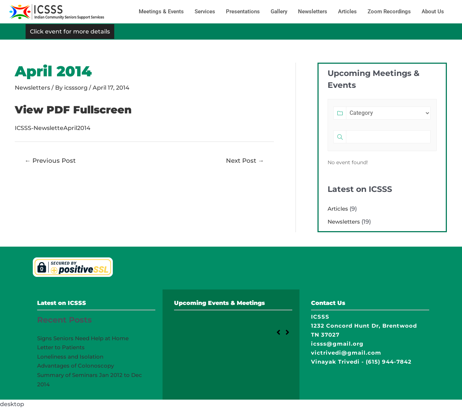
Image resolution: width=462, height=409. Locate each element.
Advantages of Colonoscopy (75, 365)
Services (205, 11)
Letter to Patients (61, 347)
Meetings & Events (161, 11)
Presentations (243, 11)
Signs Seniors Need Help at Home (83, 338)
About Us (433, 11)
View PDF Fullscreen (75, 109)
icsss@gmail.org (337, 343)
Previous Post (50, 160)
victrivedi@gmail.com (346, 352)
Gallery (279, 11)
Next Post (245, 160)
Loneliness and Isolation (70, 356)
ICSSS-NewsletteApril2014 (52, 128)
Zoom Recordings (389, 11)
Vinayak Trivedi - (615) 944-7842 (361, 361)
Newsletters (312, 11)
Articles (347, 11)
